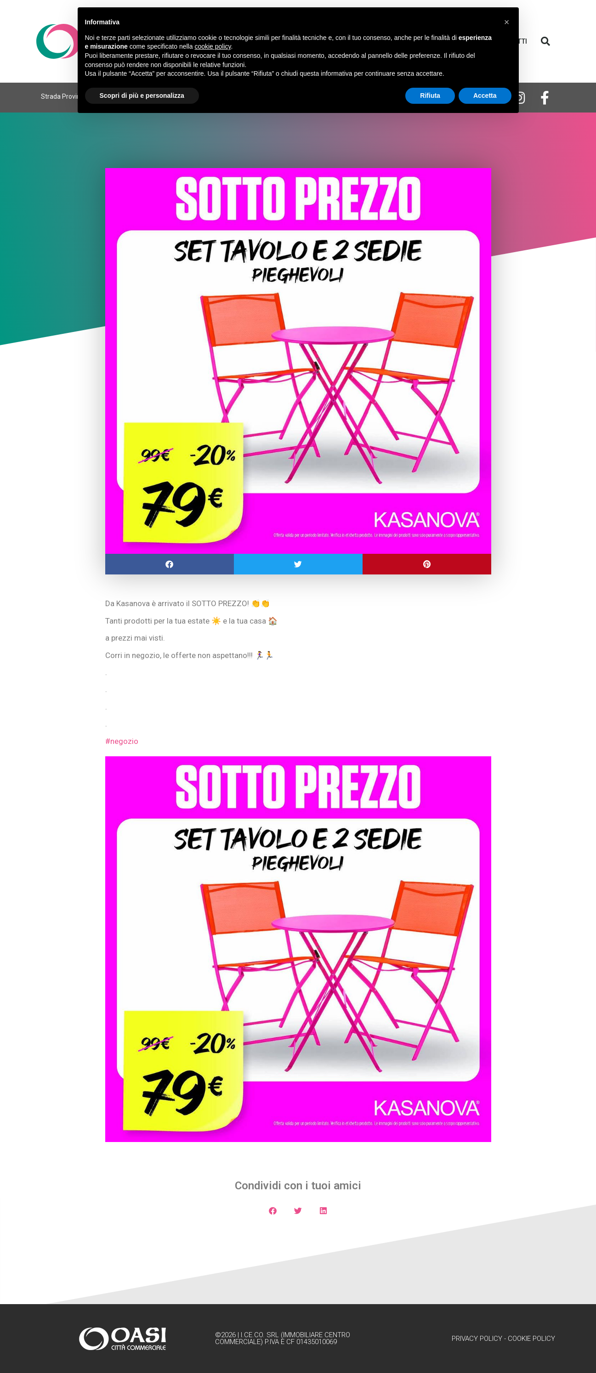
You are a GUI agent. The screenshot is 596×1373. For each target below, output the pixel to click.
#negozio (121, 741)
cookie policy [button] (212, 46)
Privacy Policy (477, 1338)
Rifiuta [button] (430, 95)
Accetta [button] (485, 95)
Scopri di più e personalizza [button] (142, 95)
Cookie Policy (531, 1338)
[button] (545, 41)
